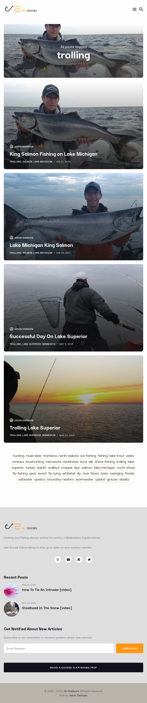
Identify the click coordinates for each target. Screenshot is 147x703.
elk (91, 461)
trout (83, 461)
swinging (116, 473)
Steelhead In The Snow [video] (47, 607)
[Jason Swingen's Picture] (11, 146)
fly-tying (54, 473)
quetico (40, 479)
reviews (18, 461)
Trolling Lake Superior (35, 427)
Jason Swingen (23, 146)
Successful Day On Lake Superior (48, 336)
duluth (41, 467)
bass (104, 473)
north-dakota (69, 455)
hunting (18, 455)
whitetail (68, 473)
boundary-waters (60, 479)
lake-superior (32, 343)
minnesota (49, 343)
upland (100, 479)
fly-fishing (20, 473)
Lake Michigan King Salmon (41, 245)
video (130, 455)
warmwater (84, 479)
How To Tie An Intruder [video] (46, 589)
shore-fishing (105, 461)
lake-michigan (42, 161)
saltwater (25, 479)
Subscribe (130, 648)
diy (79, 473)
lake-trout (116, 455)
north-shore (126, 467)
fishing (103, 455)
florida (129, 473)
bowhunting (35, 461)
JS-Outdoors (71, 691)
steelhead (70, 461)
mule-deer (34, 455)
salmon (27, 161)
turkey (30, 467)
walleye (54, 467)
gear (32, 473)
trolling (15, 161)
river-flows (91, 473)
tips (77, 467)
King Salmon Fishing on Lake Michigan (53, 153)
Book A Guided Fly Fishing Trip (73, 667)
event (42, 473)
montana (50, 455)
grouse (112, 479)
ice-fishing (88, 455)
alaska (124, 479)
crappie (67, 467)
